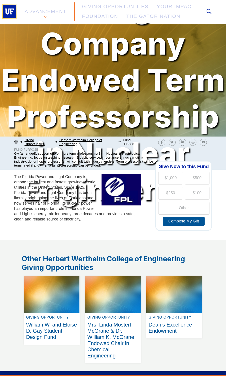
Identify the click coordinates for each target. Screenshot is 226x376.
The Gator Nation (96, 14)
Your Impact (147, 9)
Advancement (45, 12)
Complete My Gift (183, 221)
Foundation (182, 9)
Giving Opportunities (100, 9)
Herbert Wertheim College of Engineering (80, 142)
